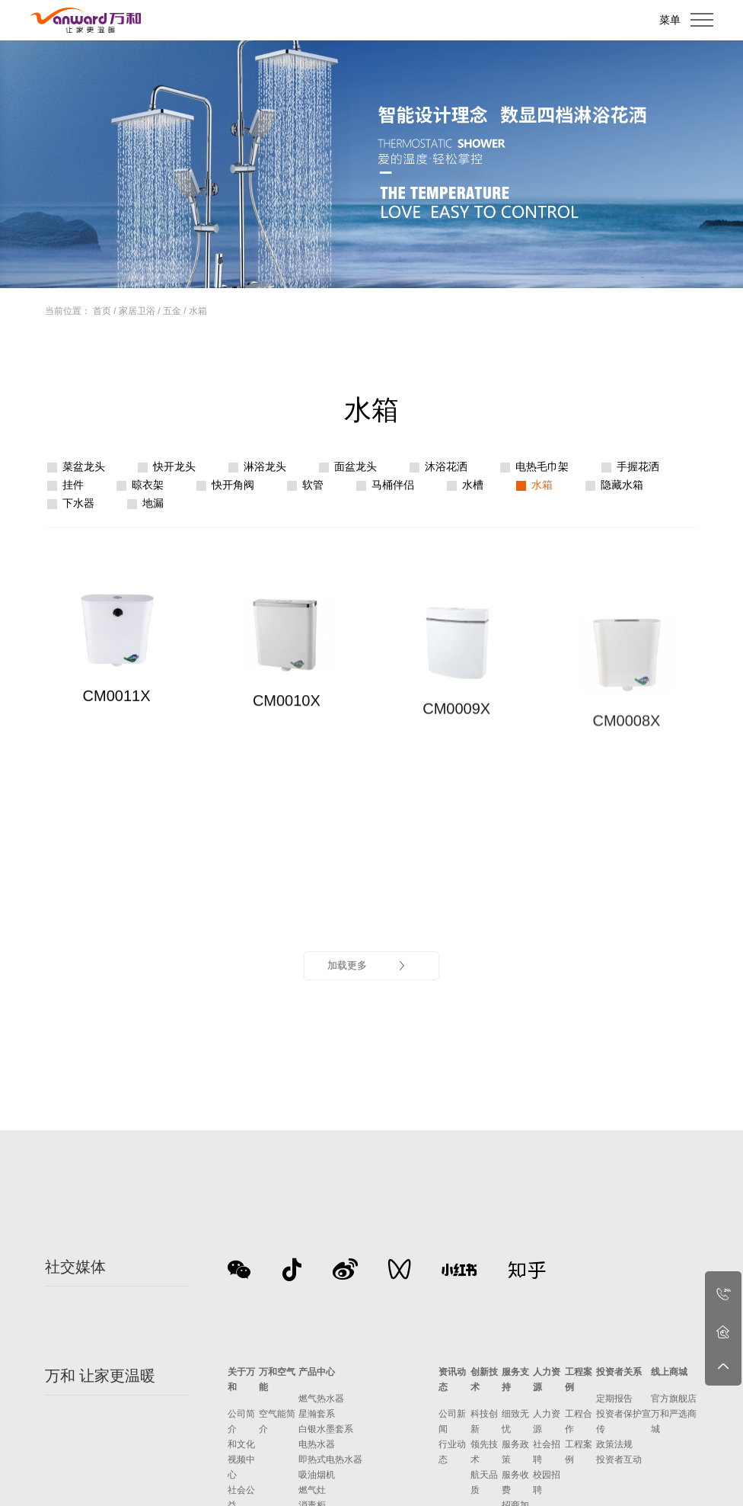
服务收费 (515, 1482)
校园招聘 (546, 1482)
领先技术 (484, 1452)
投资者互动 (619, 1459)
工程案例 (578, 1379)
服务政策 (515, 1452)
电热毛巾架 (542, 466)
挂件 (73, 485)
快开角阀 (233, 485)
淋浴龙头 (265, 466)
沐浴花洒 (446, 466)
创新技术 (484, 1379)
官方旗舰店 (674, 1398)
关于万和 (241, 1379)
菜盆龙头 (83, 466)
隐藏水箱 (622, 485)
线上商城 (669, 1372)
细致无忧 (515, 1421)
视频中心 (241, 1467)
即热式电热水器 (330, 1459)
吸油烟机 (316, 1474)
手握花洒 (638, 466)
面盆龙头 (355, 466)
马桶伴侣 (393, 485)
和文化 (241, 1444)
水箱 (198, 311)
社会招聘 (546, 1452)
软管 (313, 485)
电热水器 (316, 1444)
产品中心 (316, 1372)
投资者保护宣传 (623, 1421)
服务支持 (515, 1379)
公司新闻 (452, 1421)
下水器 (78, 503)
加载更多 (367, 965)
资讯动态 (452, 1379)
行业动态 (452, 1452)
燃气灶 (312, 1490)
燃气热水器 (321, 1398)
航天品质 (484, 1482)
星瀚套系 (316, 1413)
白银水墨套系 (325, 1429)
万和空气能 (277, 1379)
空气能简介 (277, 1421)
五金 (172, 311)
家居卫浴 (137, 311)
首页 (102, 311)
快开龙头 (174, 466)
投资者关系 (619, 1372)
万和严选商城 (674, 1421)
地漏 (153, 503)
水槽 (472, 485)
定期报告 (614, 1398)
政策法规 (614, 1444)
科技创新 (484, 1421)
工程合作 (578, 1421)
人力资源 (546, 1379)
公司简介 (241, 1421)
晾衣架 (148, 485)
